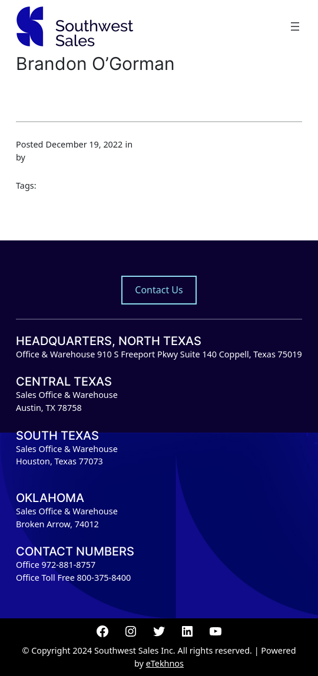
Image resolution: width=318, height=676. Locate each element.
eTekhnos (165, 663)
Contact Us (159, 289)
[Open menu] (295, 26)
